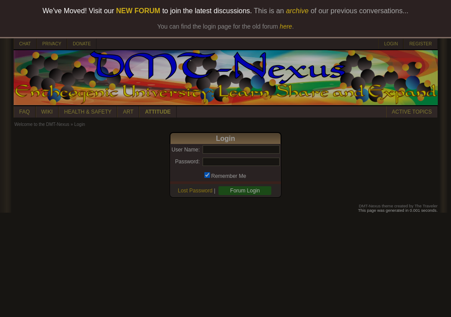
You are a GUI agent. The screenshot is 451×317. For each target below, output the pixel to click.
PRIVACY (51, 43)
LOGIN (391, 43)
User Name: (185, 150)
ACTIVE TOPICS (412, 112)
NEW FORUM (138, 11)
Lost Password (195, 191)
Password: (187, 161)
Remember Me (228, 176)
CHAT (25, 43)
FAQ (24, 112)
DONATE (82, 43)
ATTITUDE (157, 112)
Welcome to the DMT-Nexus (42, 124)
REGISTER (420, 43)
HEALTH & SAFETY (88, 112)
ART (128, 112)
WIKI (47, 112)
